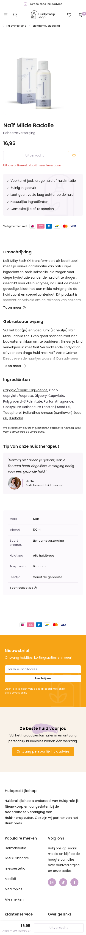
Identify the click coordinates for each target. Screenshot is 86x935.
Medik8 (10, 878)
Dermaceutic (15, 848)
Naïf (36, 519)
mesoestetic (15, 868)
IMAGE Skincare (17, 858)
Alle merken (14, 899)
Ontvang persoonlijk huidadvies (43, 751)
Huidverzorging (16, 26)
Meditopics (13, 889)
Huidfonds (13, 823)
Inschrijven (43, 678)
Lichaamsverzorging (46, 26)
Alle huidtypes (44, 556)
